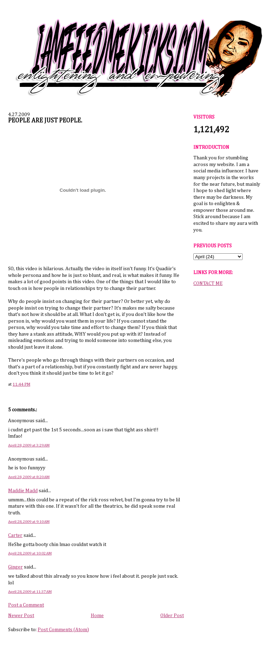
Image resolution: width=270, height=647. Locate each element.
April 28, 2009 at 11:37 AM (30, 592)
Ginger (15, 567)
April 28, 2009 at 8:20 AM (29, 477)
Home (97, 615)
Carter (15, 535)
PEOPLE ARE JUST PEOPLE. (45, 121)
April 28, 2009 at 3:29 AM (29, 445)
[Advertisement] (226, 400)
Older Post (172, 615)
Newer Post (21, 615)
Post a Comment (26, 605)
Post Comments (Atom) (63, 629)
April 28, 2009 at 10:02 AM (30, 553)
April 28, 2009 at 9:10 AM (29, 522)
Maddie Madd (23, 490)
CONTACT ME (208, 283)
